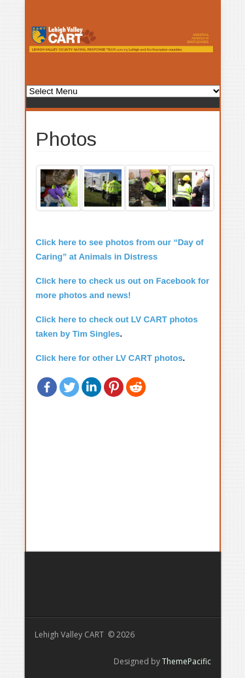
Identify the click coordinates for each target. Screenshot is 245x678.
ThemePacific (186, 661)
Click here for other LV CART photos (109, 358)
